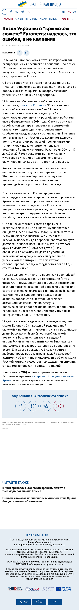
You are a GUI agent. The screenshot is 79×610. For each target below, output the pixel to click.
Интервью (31, 19)
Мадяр (65, 19)
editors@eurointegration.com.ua (49, 544)
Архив (43, 19)
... (73, 18)
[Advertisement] (39, 451)
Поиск (53, 19)
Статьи (19, 19)
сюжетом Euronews (33, 105)
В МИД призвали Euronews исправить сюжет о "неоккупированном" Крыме (33, 489)
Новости (8, 19)
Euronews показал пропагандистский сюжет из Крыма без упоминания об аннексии (39, 499)
